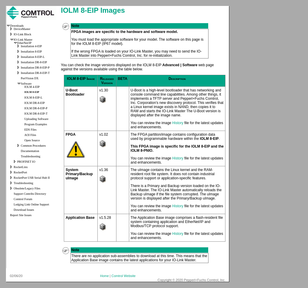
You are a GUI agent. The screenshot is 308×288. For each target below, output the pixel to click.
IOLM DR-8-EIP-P (36, 108)
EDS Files (30, 129)
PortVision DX (30, 78)
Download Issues (24, 209)
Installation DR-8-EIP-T (35, 73)
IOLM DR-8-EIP (34, 103)
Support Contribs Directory (30, 193)
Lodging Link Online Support (31, 204)
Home (104, 276)
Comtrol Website (123, 276)
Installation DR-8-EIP (34, 62)
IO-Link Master (23, 39)
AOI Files (30, 135)
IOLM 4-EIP (32, 86)
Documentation (30, 151)
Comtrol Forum (23, 199)
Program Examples (35, 124)
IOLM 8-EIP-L (33, 97)
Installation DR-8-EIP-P (35, 67)
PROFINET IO (26, 161)
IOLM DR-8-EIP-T (36, 113)
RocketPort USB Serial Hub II (32, 177)
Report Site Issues (20, 215)
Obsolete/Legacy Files (27, 188)
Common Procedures (33, 145)
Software (26, 83)
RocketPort (20, 172)
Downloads (17, 25)
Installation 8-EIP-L (33, 56)
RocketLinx (21, 167)
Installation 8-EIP (31, 51)
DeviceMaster (22, 29)
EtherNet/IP (24, 43)
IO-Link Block (22, 34)
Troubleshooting (30, 156)
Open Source (32, 140)
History (177, 123)
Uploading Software (36, 119)
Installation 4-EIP (31, 46)
